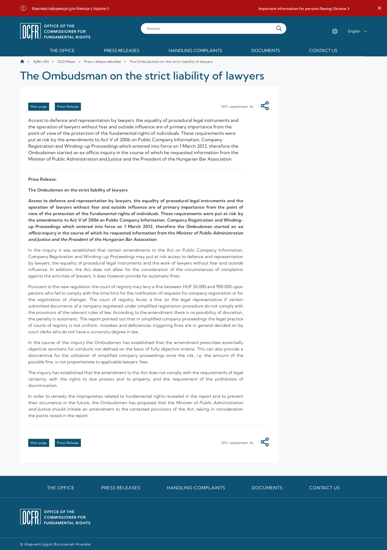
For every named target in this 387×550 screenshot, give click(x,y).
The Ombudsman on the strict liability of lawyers (171, 61)
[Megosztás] (264, 107)
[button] (379, 8)
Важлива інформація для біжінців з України (69, 8)
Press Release (68, 106)
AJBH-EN (41, 61)
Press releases (120, 487)
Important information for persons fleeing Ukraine (302, 8)
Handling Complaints (196, 487)
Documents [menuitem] (266, 50)
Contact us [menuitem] (323, 50)
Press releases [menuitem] (121, 50)
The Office (61, 487)
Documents (267, 487)
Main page (38, 106)
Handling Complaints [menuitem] (195, 50)
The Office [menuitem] (62, 50)
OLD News (67, 61)
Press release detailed (102, 61)
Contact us (324, 487)
